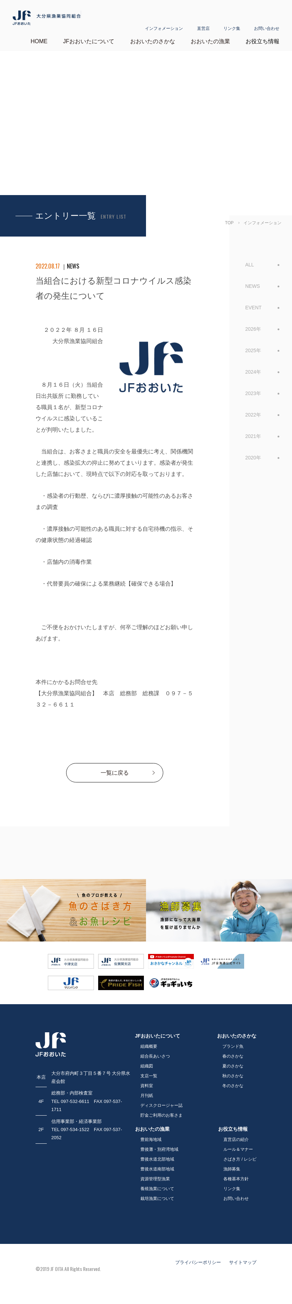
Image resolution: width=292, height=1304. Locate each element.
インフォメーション (164, 20)
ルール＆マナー (238, 1145)
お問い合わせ (266, 20)
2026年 (253, 325)
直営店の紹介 (236, 1136)
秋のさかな (232, 1072)
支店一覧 (148, 1072)
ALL (249, 261)
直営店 (203, 20)
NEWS (252, 282)
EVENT (253, 304)
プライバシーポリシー (198, 1258)
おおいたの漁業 (210, 38)
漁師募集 (231, 1165)
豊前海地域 (150, 1136)
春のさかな (232, 1052)
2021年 (253, 432)
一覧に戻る (115, 769)
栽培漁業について (157, 1195)
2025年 (253, 347)
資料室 (146, 1082)
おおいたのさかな (152, 38)
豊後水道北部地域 (157, 1155)
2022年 (253, 411)
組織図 (146, 1062)
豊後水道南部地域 (157, 1165)
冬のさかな (232, 1082)
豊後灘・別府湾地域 (159, 1145)
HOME (39, 38)
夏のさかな (232, 1062)
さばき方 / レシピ (239, 1155)
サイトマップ (242, 1258)
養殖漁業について (157, 1185)
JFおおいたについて (88, 38)
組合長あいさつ (155, 1052)
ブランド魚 (232, 1042)
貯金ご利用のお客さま (161, 1111)
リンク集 (231, 20)
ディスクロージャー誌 (161, 1101)
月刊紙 (146, 1092)
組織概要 (148, 1042)
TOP (229, 219)
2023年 (253, 390)
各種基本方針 (236, 1175)
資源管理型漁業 (155, 1175)
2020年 (253, 454)
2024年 (253, 368)
